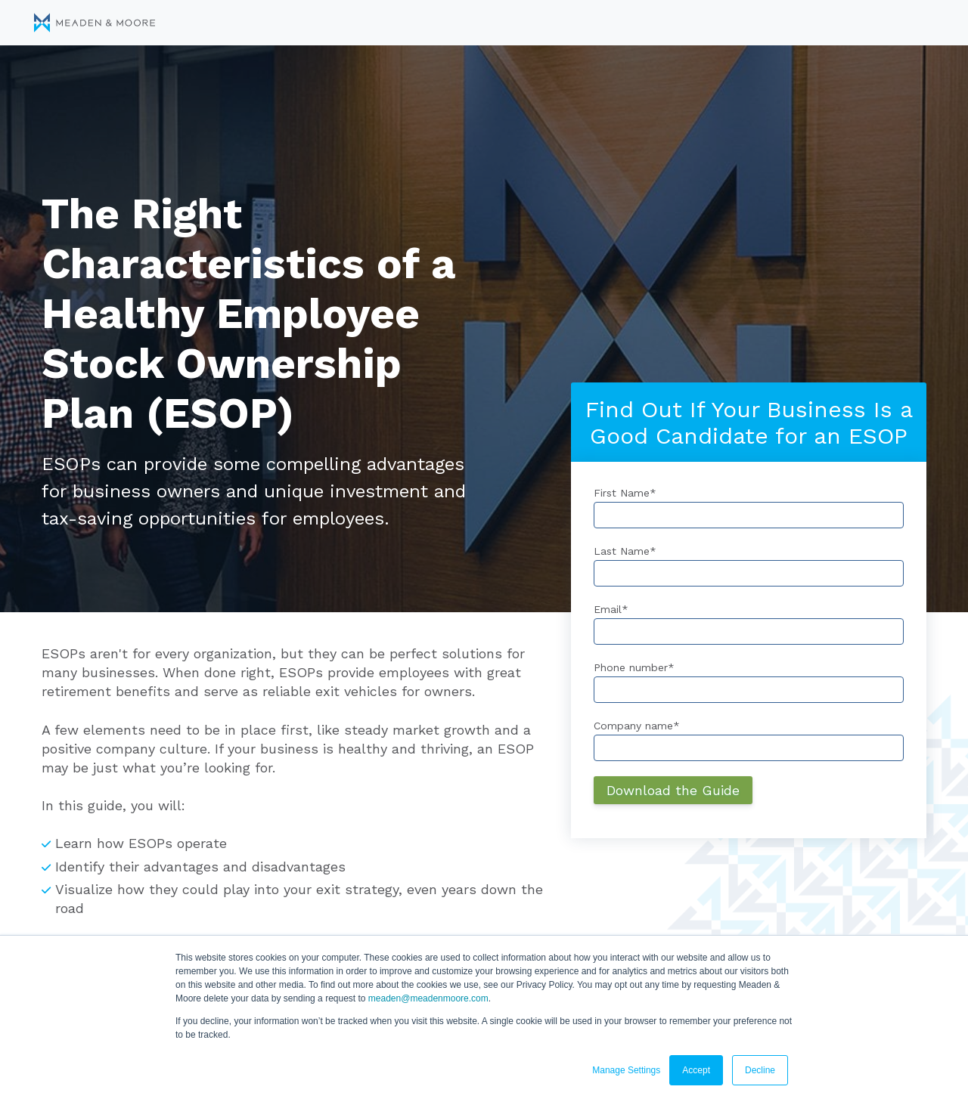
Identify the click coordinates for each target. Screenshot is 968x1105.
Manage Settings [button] (626, 1070)
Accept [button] (696, 1070)
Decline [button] (760, 1070)
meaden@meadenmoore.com (428, 998)
